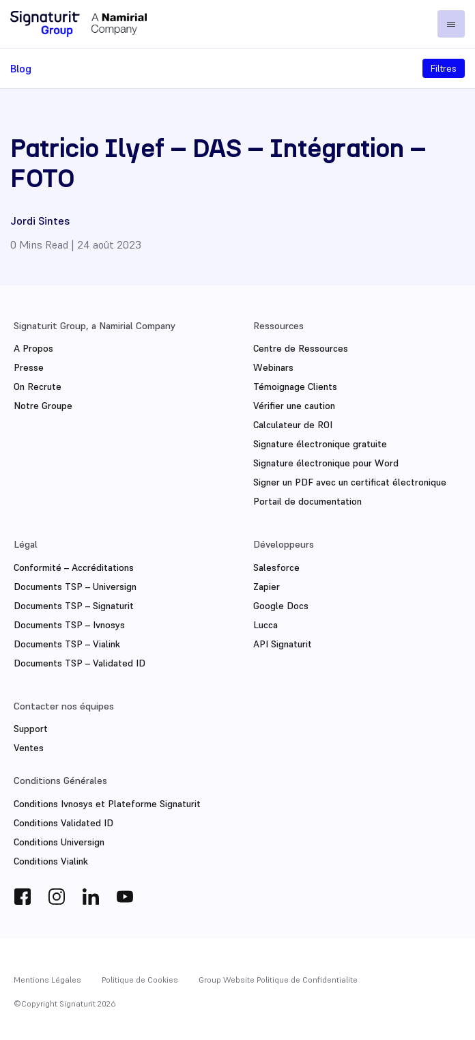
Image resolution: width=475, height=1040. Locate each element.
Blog (20, 68)
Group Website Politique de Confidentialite (278, 978)
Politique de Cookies (140, 978)
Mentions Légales (47, 978)
